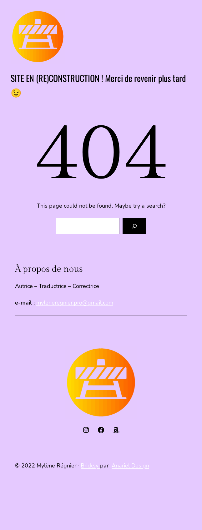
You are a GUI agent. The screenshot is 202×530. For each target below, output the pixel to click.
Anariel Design (130, 465)
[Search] (134, 226)
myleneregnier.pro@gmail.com (74, 302)
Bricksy (90, 465)
